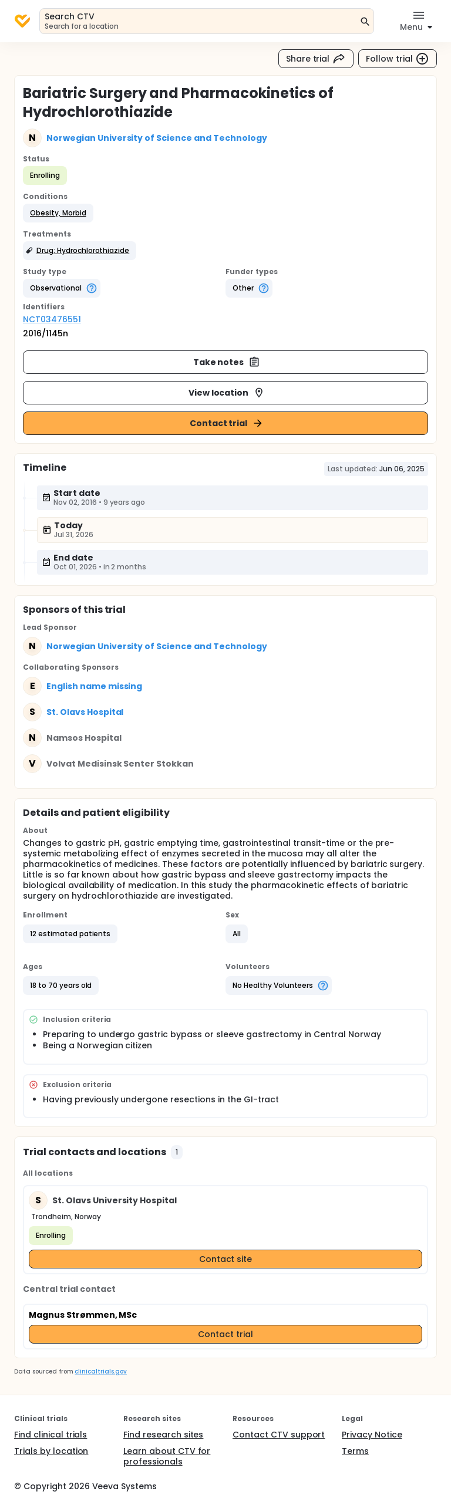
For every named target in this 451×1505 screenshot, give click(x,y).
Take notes (227, 362)
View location (227, 393)
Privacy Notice (372, 1434)
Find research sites (163, 1434)
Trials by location (51, 1451)
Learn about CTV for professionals (166, 1456)
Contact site (226, 1259)
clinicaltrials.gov (100, 1371)
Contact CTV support (279, 1434)
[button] (58, 213)
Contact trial (227, 423)
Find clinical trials (50, 1434)
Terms (355, 1451)
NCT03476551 (52, 319)
